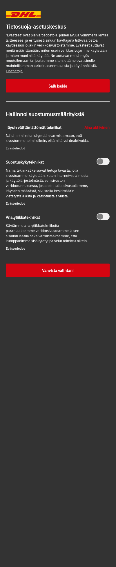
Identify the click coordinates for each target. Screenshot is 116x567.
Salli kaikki (57, 86)
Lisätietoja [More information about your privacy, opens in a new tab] (14, 70)
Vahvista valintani (58, 270)
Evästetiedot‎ (15, 148)
